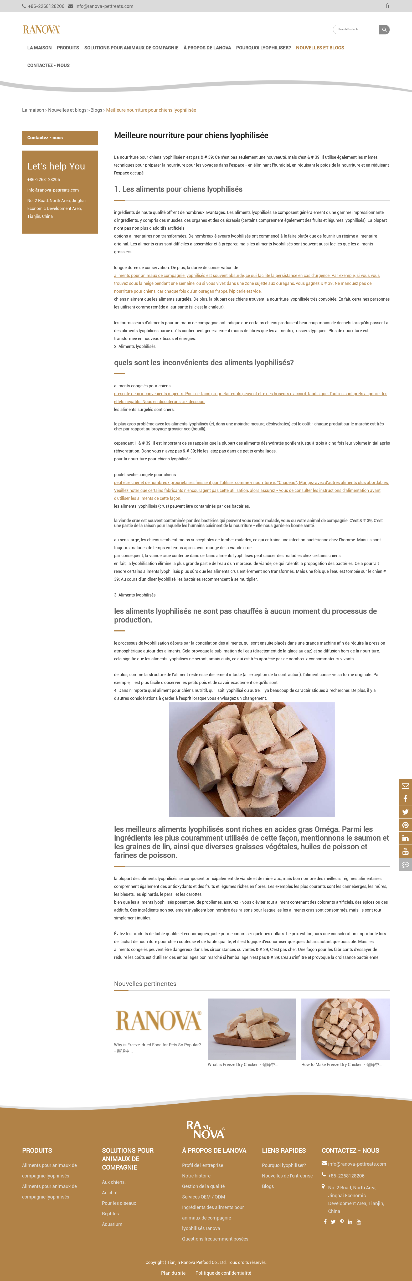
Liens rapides (284, 1150)
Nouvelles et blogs (320, 47)
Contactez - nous (48, 65)
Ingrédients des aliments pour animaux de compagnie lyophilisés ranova (213, 1218)
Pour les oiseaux (119, 1203)
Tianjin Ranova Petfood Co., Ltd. (197, 1262)
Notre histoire (196, 1176)
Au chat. (110, 1192)
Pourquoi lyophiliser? (263, 47)
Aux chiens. (114, 1182)
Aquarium (112, 1224)
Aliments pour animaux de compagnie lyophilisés (49, 1170)
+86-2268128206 (43, 179)
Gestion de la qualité (203, 1186)
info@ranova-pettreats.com (100, 6)
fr (384, 6)
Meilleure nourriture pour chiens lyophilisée (151, 110)
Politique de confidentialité (223, 1273)
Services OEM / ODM (203, 1197)
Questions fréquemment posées (215, 1239)
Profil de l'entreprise (202, 1165)
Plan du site (174, 1273)
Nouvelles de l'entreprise (287, 1176)
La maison (39, 47)
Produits (68, 47)
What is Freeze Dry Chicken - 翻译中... (243, 1064)
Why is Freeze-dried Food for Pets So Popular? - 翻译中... (157, 1048)
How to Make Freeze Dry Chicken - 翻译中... (341, 1064)
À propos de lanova (207, 47)
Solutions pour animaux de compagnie (131, 47)
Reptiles (110, 1213)
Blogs (96, 110)
